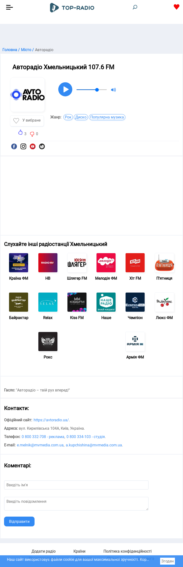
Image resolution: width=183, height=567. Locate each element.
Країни (79, 551)
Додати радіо (43, 551)
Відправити (19, 521)
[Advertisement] (91, 36)
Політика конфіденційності (127, 551)
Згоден (167, 561)
